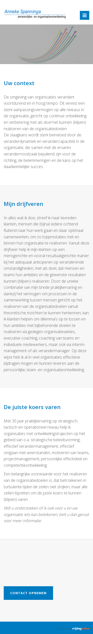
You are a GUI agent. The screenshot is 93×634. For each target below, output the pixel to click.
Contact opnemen (28, 593)
